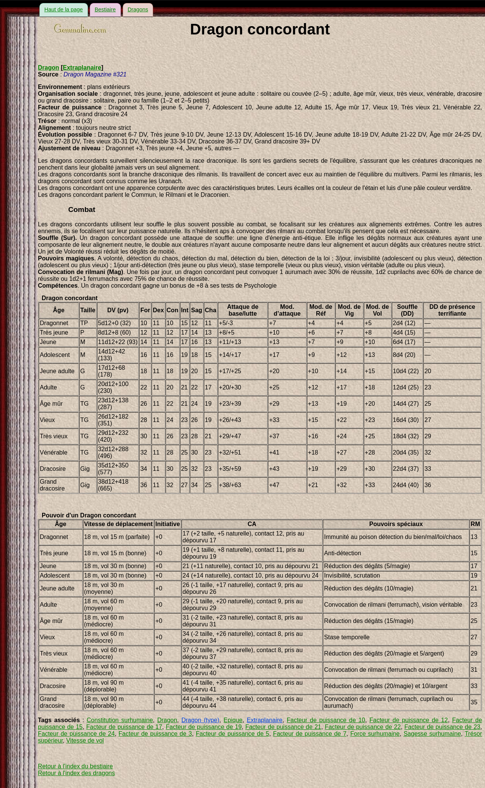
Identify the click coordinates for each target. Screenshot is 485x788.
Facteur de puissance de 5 (232, 733)
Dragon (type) (200, 720)
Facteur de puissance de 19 (204, 727)
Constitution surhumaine (120, 720)
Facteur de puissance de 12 (408, 720)
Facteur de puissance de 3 (155, 733)
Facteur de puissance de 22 (363, 727)
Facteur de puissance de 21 (283, 727)
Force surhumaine (375, 733)
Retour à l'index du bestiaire (75, 766)
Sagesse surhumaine (432, 733)
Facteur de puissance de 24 (76, 733)
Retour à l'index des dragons (76, 773)
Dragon (48, 67)
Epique (233, 720)
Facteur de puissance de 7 (310, 733)
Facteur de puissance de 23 (442, 727)
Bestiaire (105, 9)
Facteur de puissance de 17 (124, 727)
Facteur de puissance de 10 (326, 720)
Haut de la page (63, 9)
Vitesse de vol (85, 740)
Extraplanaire (82, 67)
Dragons (138, 9)
